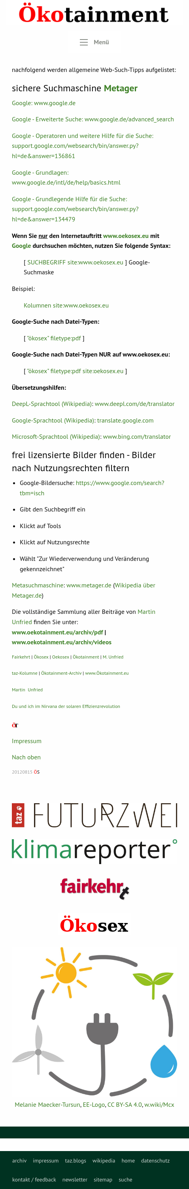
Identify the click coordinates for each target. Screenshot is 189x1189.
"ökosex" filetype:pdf (54, 338)
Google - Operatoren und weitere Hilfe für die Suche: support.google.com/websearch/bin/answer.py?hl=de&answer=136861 (82, 146)
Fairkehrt (21, 657)
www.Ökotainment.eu (107, 673)
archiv (19, 1160)
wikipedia (104, 1160)
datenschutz (155, 1160)
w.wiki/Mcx (159, 1104)
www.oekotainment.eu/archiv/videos (62, 642)
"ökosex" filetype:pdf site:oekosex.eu (75, 371)
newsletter (74, 1179)
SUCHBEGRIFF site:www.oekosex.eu (75, 262)
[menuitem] (19, 1160)
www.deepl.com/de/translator (135, 404)
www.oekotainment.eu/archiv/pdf (57, 632)
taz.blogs (75, 1160)
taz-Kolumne (25, 673)
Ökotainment (86, 657)
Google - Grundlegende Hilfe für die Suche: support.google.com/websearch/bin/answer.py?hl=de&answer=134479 (75, 209)
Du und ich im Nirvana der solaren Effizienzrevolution (66, 706)
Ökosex (41, 657)
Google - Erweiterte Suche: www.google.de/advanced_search (93, 119)
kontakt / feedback (34, 1179)
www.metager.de (89, 585)
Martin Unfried (27, 690)
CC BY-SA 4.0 (125, 1104)
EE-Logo (94, 1104)
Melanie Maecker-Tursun (47, 1104)
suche (125, 1179)
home (128, 1160)
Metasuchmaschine (37, 585)
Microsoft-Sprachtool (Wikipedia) (56, 436)
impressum (46, 1160)
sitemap (103, 1179)
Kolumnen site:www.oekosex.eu (66, 305)
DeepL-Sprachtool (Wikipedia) (52, 404)
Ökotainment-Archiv (61, 673)
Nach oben (26, 757)
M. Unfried (113, 657)
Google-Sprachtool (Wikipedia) (53, 420)
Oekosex (60, 657)
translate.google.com (125, 420)
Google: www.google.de (44, 103)
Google (21, 245)
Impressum (27, 741)
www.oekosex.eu (126, 236)
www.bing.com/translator (137, 436)
